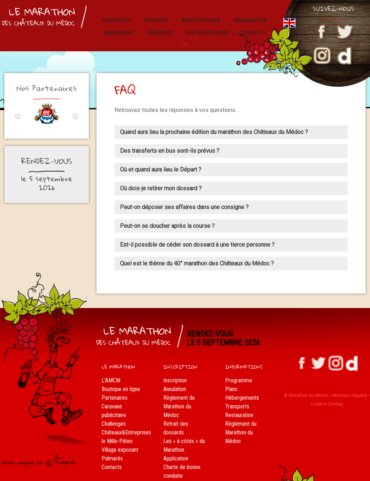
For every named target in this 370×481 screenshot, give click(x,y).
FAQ (167, 469)
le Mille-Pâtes (117, 425)
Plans (231, 373)
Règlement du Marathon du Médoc (179, 391)
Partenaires (115, 382)
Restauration (239, 399)
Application (175, 443)
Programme (238, 365)
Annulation (174, 373)
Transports (237, 391)
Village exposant (120, 434)
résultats (158, 17)
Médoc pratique (199, 17)
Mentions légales (349, 379)
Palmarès (112, 443)
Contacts (112, 451)
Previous (18, 101)
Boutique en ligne (197, 27)
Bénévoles (152, 27)
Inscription (123, 17)
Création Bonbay (326, 388)
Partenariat (115, 27)
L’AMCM (111, 365)
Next (75, 101)
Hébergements (242, 382)
